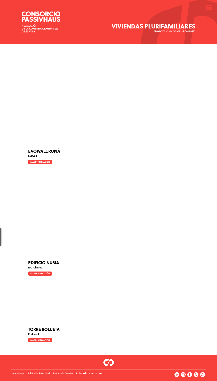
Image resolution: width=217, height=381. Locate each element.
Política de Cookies (63, 373)
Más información (40, 161)
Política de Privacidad (38, 373)
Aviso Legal (18, 373)
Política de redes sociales (89, 373)
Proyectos (159, 31)
